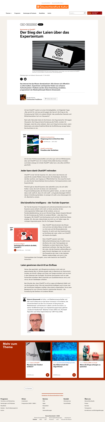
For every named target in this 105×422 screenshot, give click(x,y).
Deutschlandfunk (46, 2)
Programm (17, 13)
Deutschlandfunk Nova (57, 2)
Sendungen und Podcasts (8, 403)
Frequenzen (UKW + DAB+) (29, 403)
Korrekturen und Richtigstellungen (94, 410)
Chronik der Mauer (66, 419)
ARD (40, 419)
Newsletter (46, 405)
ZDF (45, 419)
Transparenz (88, 408)
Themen (8, 13)
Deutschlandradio (89, 401)
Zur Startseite (28, 388)
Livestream (25, 401)
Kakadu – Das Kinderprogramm (9, 408)
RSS (44, 408)
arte (57, 419)
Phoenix (51, 419)
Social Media (67, 403)
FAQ (44, 401)
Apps (44, 403)
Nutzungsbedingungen (55, 417)
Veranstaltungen (47, 410)
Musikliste (42, 13)
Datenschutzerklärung (40, 417)
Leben (22, 24)
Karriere (87, 405)
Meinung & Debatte (31, 24)
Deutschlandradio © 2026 (52, 416)
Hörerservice (67, 401)
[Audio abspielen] (42, 141)
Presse (86, 403)
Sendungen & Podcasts (29, 13)
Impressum (68, 417)
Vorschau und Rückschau (8, 401)
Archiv (49, 13)
